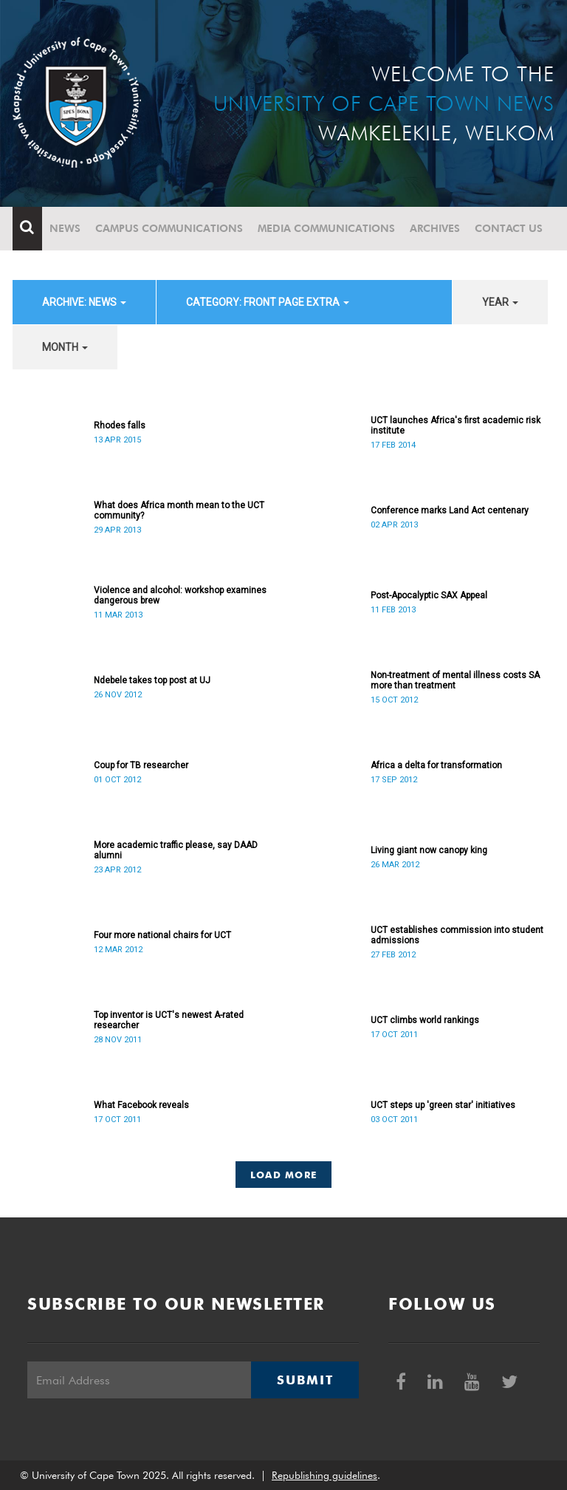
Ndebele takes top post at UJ (152, 680)
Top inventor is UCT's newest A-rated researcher (169, 1020)
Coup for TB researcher (141, 765)
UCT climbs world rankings (425, 1020)
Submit (305, 1380)
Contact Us (509, 228)
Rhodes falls (119, 425)
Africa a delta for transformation (436, 765)
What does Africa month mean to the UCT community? (179, 510)
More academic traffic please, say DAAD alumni (176, 850)
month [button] (65, 347)
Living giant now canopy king (429, 850)
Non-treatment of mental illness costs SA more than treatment (455, 680)
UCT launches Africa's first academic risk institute (455, 425)
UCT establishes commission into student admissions (457, 935)
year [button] (500, 302)
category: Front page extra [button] (267, 302)
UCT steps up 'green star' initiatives (443, 1105)
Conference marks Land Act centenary (450, 510)
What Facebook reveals (141, 1105)
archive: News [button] (84, 302)
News (64, 228)
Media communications (326, 228)
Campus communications (169, 228)
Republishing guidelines (324, 1475)
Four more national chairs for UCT (162, 935)
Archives (435, 228)
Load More (283, 1174)
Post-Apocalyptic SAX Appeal (429, 595)
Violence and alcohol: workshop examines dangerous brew (180, 595)
